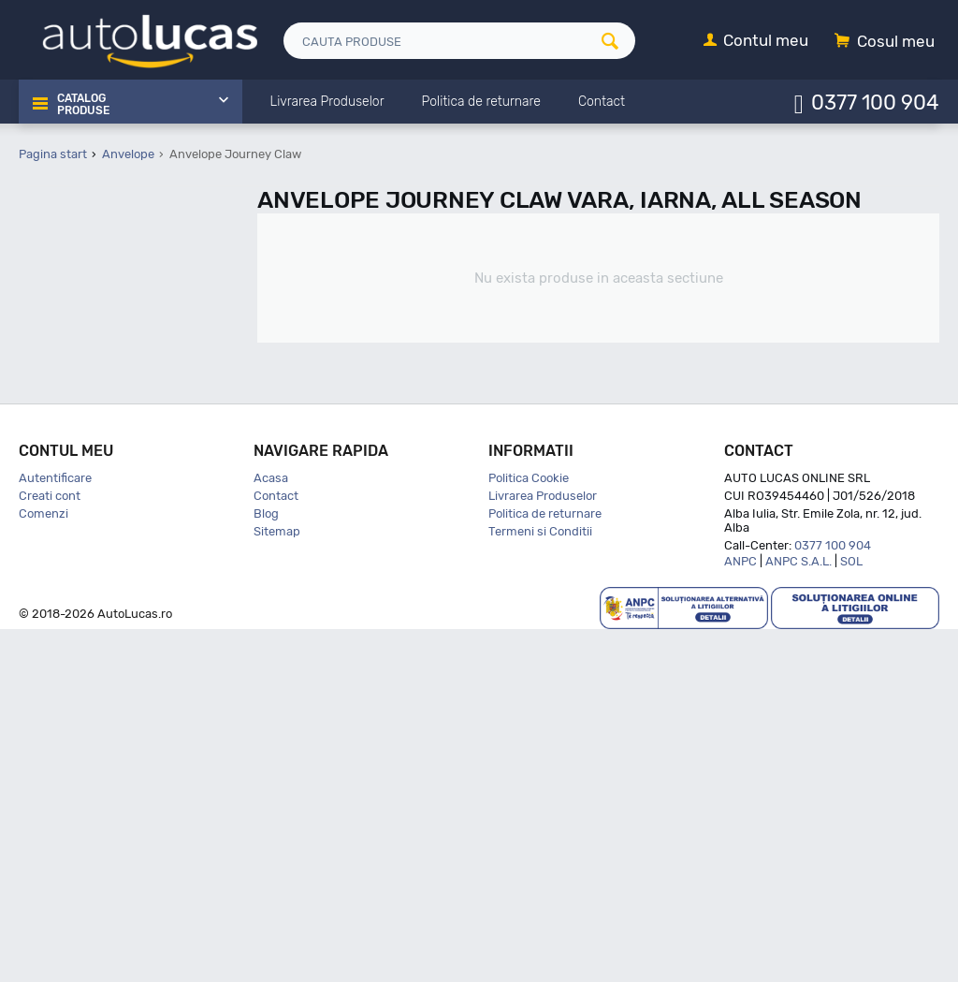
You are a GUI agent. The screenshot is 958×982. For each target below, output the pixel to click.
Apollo (79, 463)
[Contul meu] (756, 42)
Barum (81, 584)
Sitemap (277, 884)
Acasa (271, 831)
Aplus (78, 439)
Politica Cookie (528, 831)
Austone (85, 536)
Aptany (82, 487)
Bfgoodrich (93, 657)
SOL (851, 914)
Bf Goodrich (95, 608)
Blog (266, 866)
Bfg (72, 632)
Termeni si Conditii (540, 884)
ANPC (740, 914)
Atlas (76, 512)
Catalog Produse (82, 103)
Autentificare (55, 831)
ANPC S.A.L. (798, 914)
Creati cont (49, 849)
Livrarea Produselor (542, 849)
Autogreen (92, 559)
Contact (276, 849)
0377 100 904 (875, 101)
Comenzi (43, 866)
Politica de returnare (545, 866)
